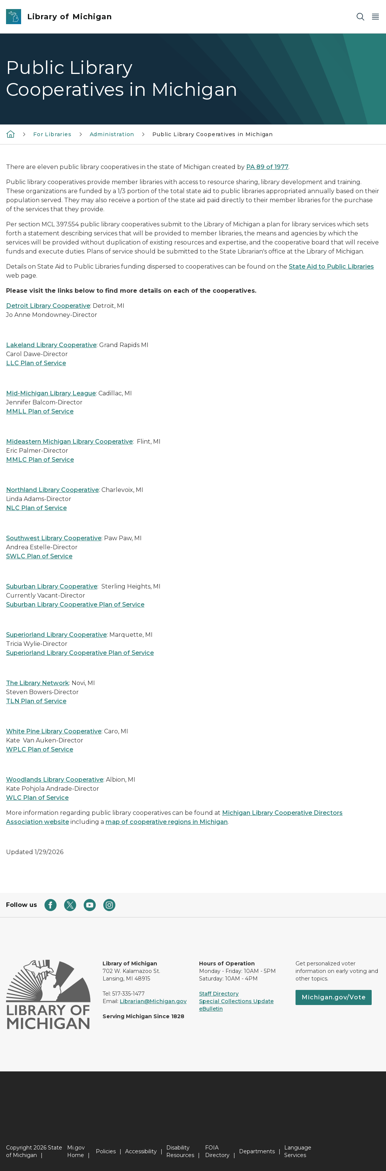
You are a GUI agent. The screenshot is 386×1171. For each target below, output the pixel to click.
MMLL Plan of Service (40, 411)
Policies (106, 1151)
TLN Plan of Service (36, 701)
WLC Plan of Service (37, 797)
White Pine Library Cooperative (53, 731)
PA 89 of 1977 (267, 167)
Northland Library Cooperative (52, 489)
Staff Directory (219, 993)
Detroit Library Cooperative (48, 305)
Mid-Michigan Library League (51, 393)
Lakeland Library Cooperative (51, 345)
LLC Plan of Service (36, 363)
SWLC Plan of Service (39, 556)
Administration (112, 134)
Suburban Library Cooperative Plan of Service (75, 604)
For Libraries (52, 134)
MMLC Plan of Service (40, 459)
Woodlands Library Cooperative (54, 779)
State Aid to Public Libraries (331, 266)
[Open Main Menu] (375, 17)
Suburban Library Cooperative (51, 586)
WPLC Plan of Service (39, 749)
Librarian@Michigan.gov (153, 1001)
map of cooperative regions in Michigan (167, 821)
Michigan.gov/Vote (334, 997)
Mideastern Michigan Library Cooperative (69, 441)
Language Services (297, 1151)
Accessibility (141, 1151)
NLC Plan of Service (36, 508)
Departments (257, 1151)
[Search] (360, 17)
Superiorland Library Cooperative (56, 634)
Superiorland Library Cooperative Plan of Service (80, 652)
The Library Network (37, 683)
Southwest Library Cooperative (53, 538)
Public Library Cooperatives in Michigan (212, 134)
